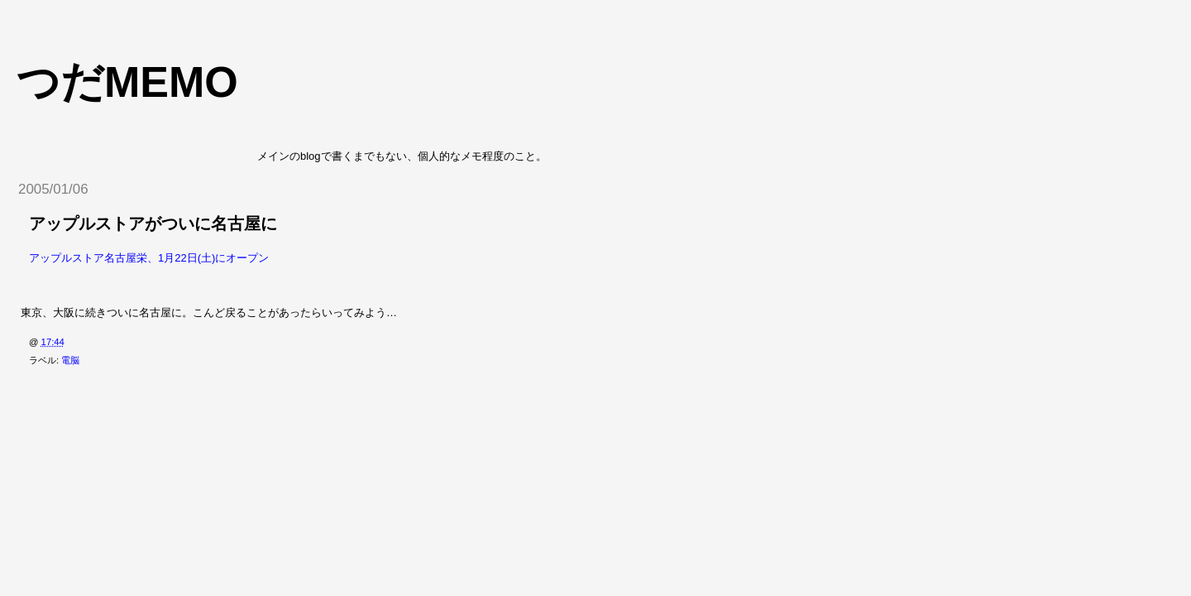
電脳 (70, 360)
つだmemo (127, 82)
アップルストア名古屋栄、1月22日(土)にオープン (149, 258)
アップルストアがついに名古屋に (153, 223)
